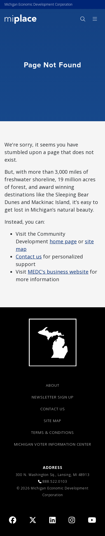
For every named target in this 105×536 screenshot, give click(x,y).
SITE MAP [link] (52, 420)
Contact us (29, 256)
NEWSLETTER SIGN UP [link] (53, 397)
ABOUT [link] (52, 385)
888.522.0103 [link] (55, 481)
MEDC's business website (58, 271)
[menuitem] (82, 19)
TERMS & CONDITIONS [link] (52, 432)
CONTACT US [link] (52, 408)
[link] (20, 18)
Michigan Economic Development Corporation (38, 4)
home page (63, 241)
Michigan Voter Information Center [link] (52, 444)
